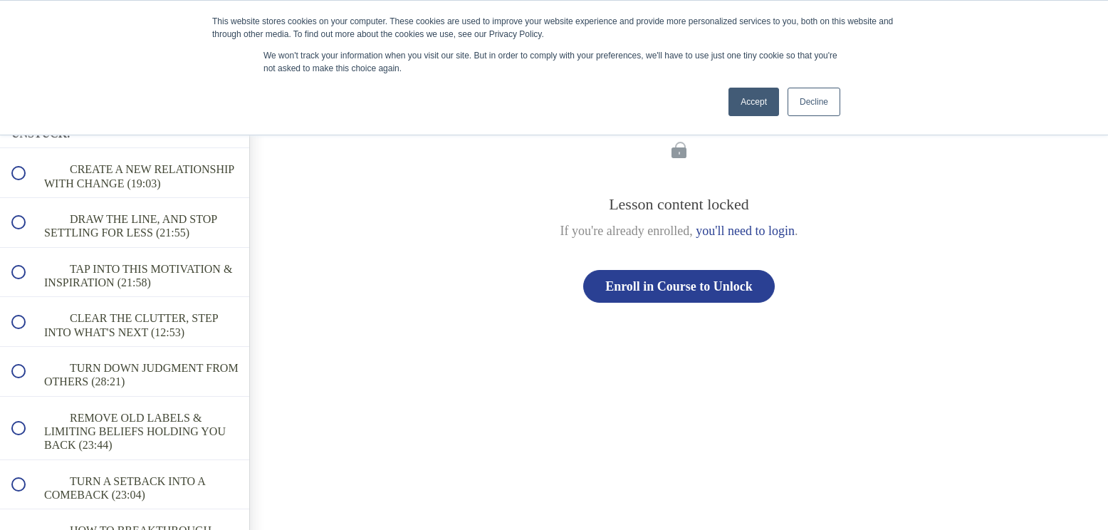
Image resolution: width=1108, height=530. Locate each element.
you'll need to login (745, 231)
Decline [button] (814, 102)
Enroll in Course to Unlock (679, 286)
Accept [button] (754, 102)
